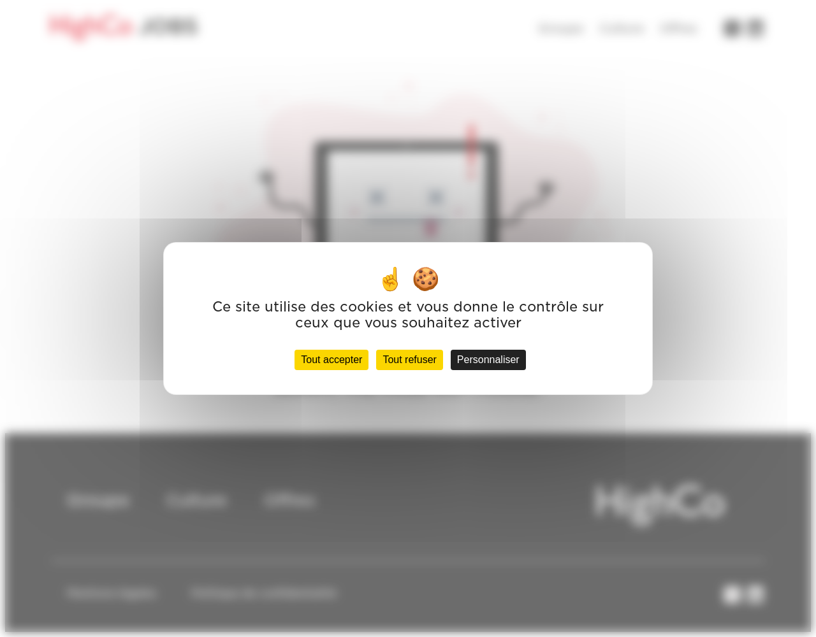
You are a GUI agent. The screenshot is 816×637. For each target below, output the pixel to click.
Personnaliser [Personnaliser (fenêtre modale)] (488, 359)
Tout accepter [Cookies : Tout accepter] (331, 359)
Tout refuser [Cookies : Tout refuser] (409, 359)
